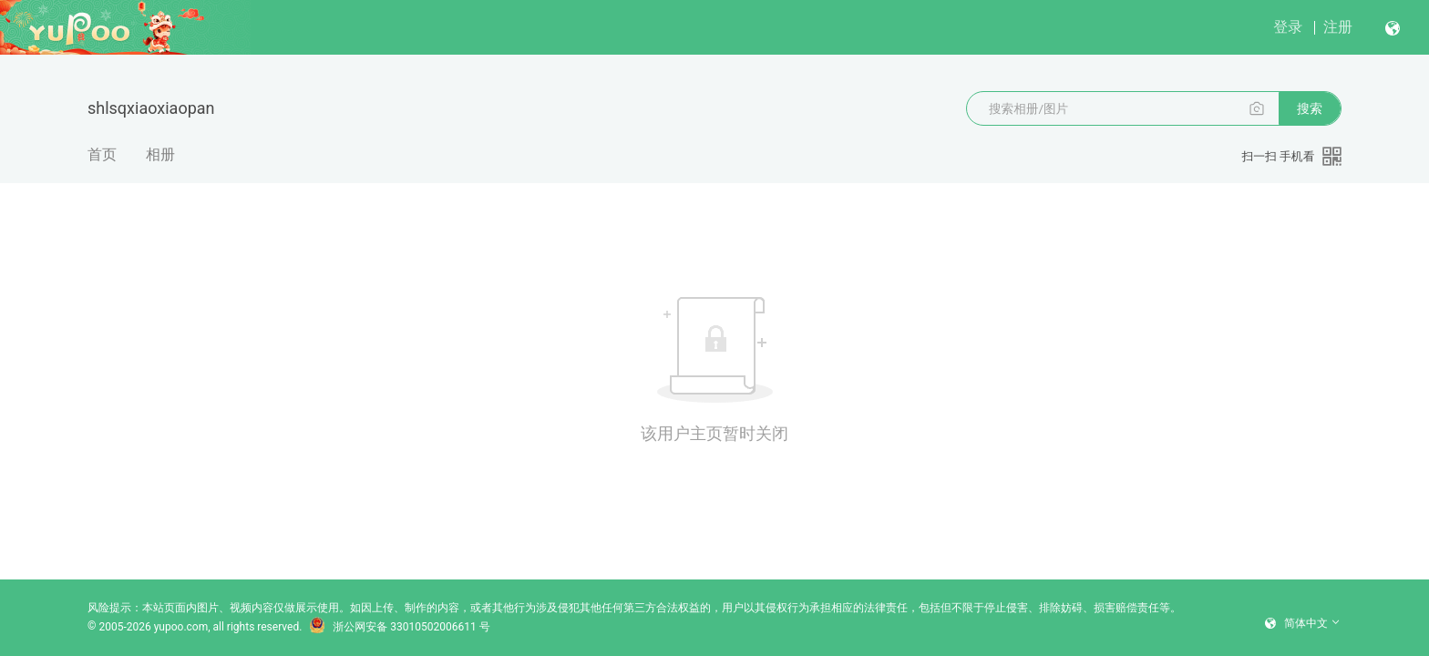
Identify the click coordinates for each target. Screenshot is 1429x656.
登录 (1287, 27)
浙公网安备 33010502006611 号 (399, 626)
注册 (1337, 27)
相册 (160, 154)
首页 (102, 154)
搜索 (1309, 108)
